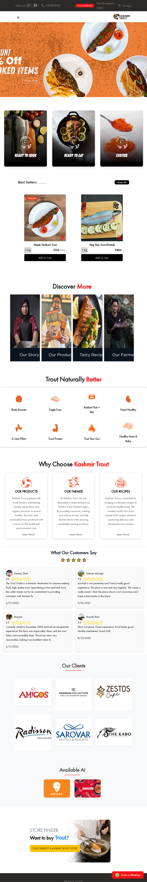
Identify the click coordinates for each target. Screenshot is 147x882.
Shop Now (31, 80)
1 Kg (84, 250)
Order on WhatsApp (127, 875)
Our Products (67, 355)
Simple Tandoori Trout (45, 245)
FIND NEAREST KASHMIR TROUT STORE (55, 848)
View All (121, 182)
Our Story (35, 355)
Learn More (28, 534)
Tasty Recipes (98, 355)
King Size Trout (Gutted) (102, 245)
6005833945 (51, 5)
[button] (125, 5)
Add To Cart (45, 258)
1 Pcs (28, 250)
